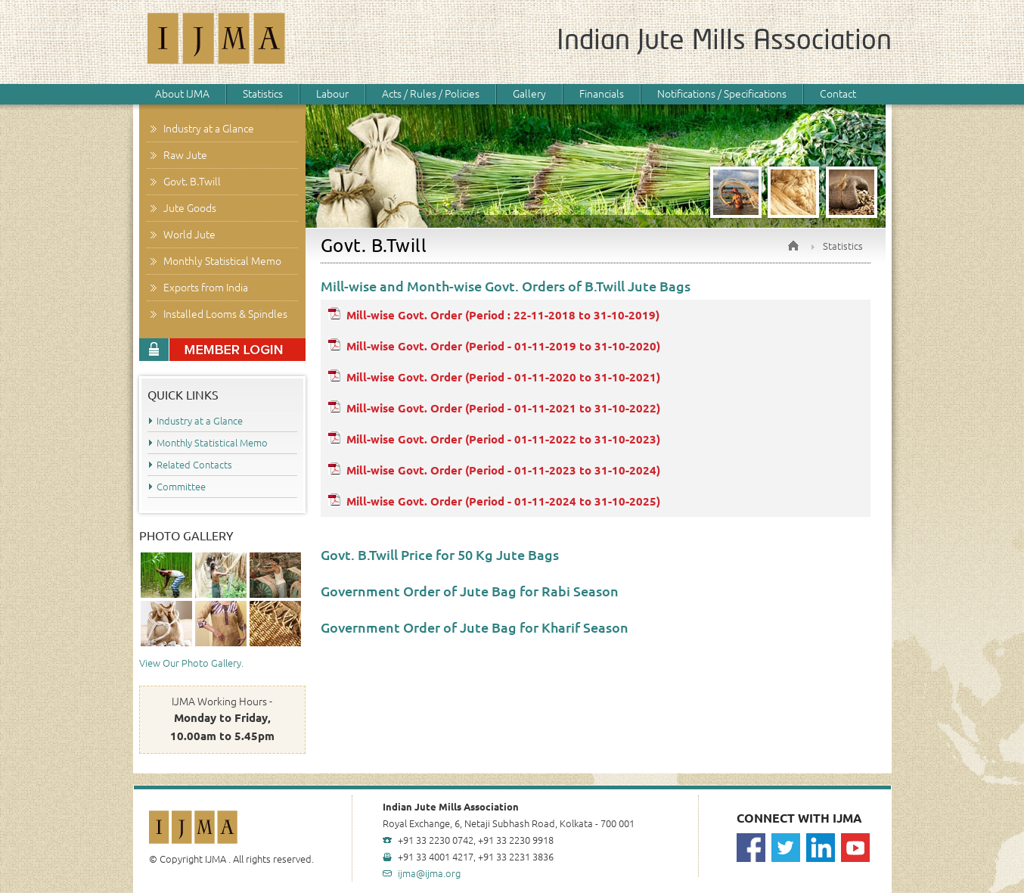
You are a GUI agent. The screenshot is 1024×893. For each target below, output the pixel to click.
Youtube (855, 847)
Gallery (529, 94)
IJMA (217, 42)
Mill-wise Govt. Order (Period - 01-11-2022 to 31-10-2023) (503, 439)
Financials (601, 94)
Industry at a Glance (208, 129)
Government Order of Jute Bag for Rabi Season (470, 591)
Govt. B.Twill (192, 182)
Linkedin (820, 847)
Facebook (751, 847)
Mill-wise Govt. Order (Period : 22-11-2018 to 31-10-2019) (502, 315)
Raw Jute (185, 155)
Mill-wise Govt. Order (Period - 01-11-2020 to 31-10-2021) (503, 377)
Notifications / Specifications (722, 94)
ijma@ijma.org (429, 873)
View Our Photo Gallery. (191, 663)
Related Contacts (194, 464)
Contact (838, 94)
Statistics (263, 94)
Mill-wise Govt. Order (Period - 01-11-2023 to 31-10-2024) (503, 470)
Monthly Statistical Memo (222, 261)
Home (793, 245)
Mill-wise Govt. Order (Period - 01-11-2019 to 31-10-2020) (503, 346)
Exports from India (205, 288)
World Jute (189, 235)
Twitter (785, 847)
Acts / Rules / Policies (430, 94)
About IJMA (182, 94)
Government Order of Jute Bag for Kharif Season (474, 627)
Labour (332, 94)
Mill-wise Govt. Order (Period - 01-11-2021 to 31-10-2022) (503, 408)
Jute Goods (189, 208)
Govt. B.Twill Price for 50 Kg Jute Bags (440, 554)
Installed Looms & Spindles (225, 314)
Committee (181, 486)
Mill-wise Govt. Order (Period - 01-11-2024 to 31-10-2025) (503, 501)
